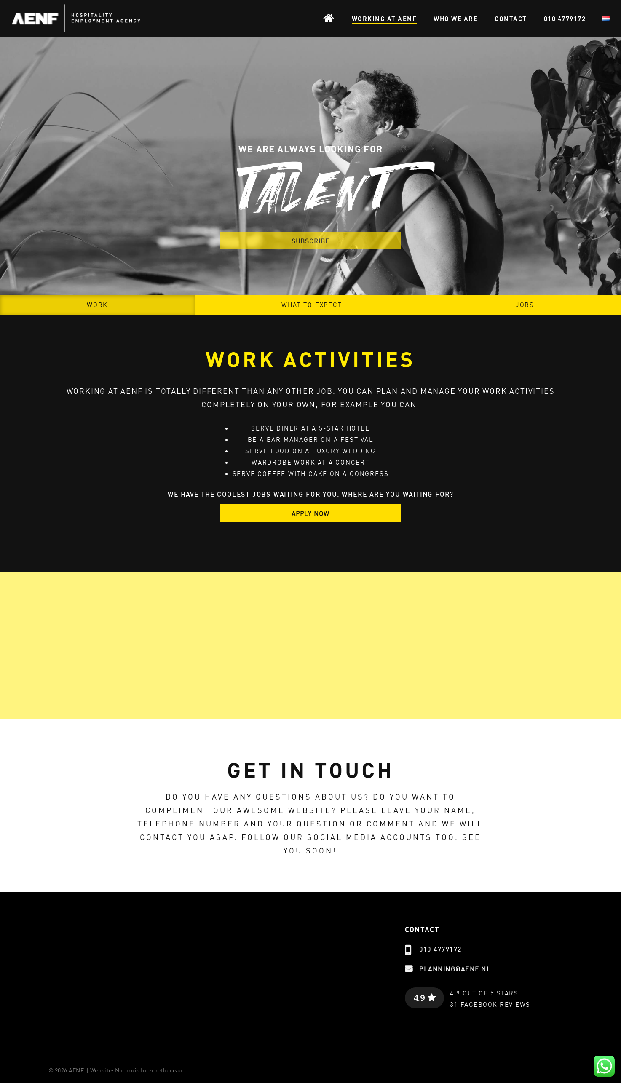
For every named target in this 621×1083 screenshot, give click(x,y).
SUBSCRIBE (310, 241)
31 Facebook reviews (490, 1004)
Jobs (525, 304)
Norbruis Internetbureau (148, 1070)
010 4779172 (440, 949)
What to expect (311, 304)
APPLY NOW (310, 513)
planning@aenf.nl (455, 969)
